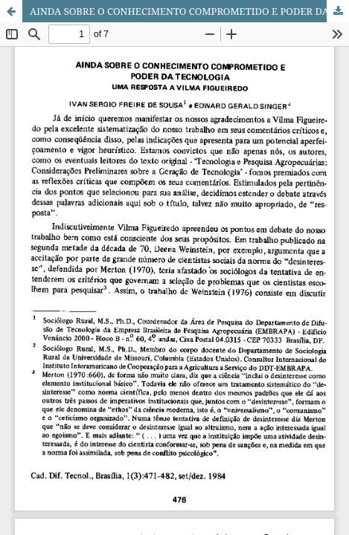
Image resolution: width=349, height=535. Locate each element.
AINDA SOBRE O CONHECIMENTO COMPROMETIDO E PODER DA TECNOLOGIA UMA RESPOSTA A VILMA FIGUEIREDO (189, 11)
